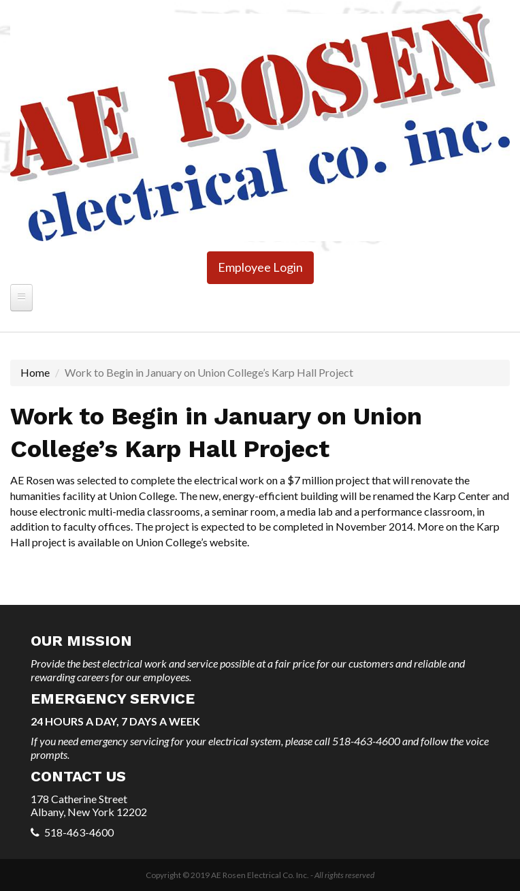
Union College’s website (191, 541)
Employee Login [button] (260, 267)
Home (35, 372)
